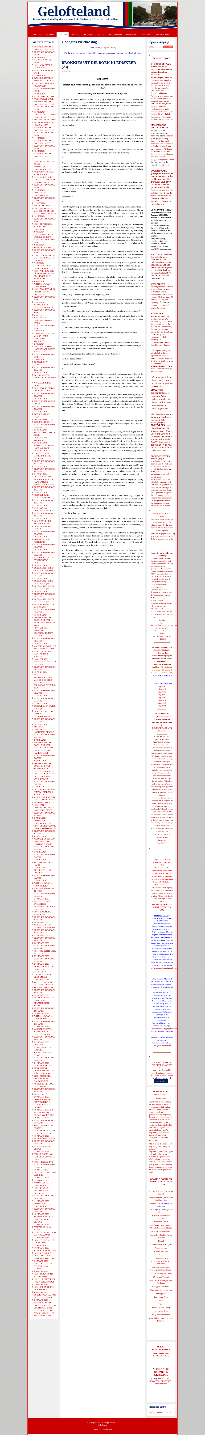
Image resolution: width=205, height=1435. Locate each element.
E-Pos (68, 71)
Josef (161, 1300)
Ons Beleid (49, 34)
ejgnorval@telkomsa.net (161, 77)
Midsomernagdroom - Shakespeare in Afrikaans (161, 1268)
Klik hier (152, 1144)
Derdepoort (161, 1293)
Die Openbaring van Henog (160, 1273)
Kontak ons (96, 1430)
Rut (161, 1304)
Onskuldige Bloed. (160, 408)
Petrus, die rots (161, 1248)
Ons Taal (100, 34)
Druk (63, 71)
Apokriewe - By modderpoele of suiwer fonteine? (161, 1261)
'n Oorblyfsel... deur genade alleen (160, 1210)
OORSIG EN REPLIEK (162, 675)
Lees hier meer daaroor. (161, 345)
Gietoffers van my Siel (162, 1045)
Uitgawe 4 (162, 694)
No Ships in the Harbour (161, 1231)
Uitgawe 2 (162, 689)
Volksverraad (154, 1203)
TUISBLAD (36, 34)
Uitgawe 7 (162, 703)
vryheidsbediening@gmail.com (164, 968)
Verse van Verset (161, 1221)
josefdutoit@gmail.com (162, 898)
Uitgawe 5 (162, 697)
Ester (161, 1255)
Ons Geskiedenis (115, 34)
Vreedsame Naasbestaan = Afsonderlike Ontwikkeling (161, 1226)
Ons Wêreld (131, 34)
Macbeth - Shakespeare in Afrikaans (161, 1281)
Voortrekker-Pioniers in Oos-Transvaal (161, 1319)
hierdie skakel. (164, 114)
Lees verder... (161, 1081)
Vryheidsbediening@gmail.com (164, 625)
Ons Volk (74, 34)
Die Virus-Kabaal (162, 34)
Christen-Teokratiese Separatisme (161, 1216)
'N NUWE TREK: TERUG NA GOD (162, 907)
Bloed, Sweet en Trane (160, 505)
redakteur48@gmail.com (162, 667)
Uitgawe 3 (162, 692)
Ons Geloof (87, 34)
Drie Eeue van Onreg (161, 1307)
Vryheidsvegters (157, 371)
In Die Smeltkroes (158, 450)
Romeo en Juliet (161, 1251)
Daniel (161, 1241)
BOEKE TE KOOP (162, 1062)
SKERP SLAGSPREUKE (162, 1354)
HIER (168, 201)
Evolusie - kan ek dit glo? (161, 1244)
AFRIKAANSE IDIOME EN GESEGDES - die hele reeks (161, 1381)
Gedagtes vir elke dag (108, 48)
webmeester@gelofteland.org (163, 533)
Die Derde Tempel (161, 1277)
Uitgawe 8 (162, 706)
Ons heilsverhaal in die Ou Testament (161, 1236)
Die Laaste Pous (161, 1297)
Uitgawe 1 (162, 686)
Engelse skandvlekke (161, 1314)
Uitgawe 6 (162, 700)
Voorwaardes (107, 1430)
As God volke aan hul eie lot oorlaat (161, 1192)
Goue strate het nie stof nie (161, 1290)
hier (171, 119)
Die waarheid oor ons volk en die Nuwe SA (161, 1198)
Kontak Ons (145, 34)
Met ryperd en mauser (161, 1286)
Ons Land (62, 34)
